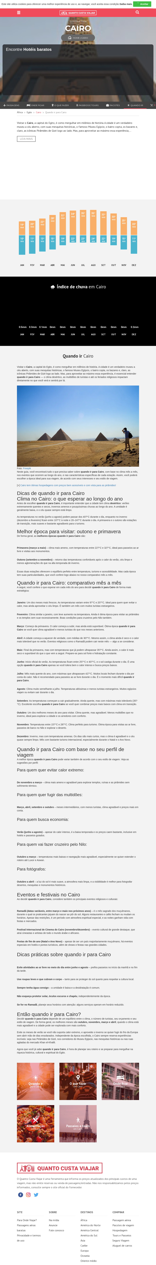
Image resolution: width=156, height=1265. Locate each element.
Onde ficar (35, 105)
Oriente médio (89, 1260)
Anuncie (53, 1225)
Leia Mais (26, 138)
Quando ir (135, 105)
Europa (85, 1250)
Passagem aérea (121, 1220)
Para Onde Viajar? (27, 1220)
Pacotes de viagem (123, 1225)
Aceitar (142, 4)
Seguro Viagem (120, 1240)
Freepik (27, 468)
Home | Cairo (78, 38)
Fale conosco (56, 1230)
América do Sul (89, 1235)
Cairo (38, 112)
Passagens (11, 105)
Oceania (85, 1255)
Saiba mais (126, 4)
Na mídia (54, 1220)
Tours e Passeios (121, 1235)
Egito (29, 112)
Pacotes (113, 105)
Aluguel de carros (122, 1245)
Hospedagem (119, 1230)
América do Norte (91, 1225)
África (20, 112)
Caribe (84, 1245)
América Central (90, 1230)
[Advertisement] (78, 170)
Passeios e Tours (87, 105)
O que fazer (60, 105)
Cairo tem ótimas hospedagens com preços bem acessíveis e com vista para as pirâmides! (68, 485)
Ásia (83, 1240)
